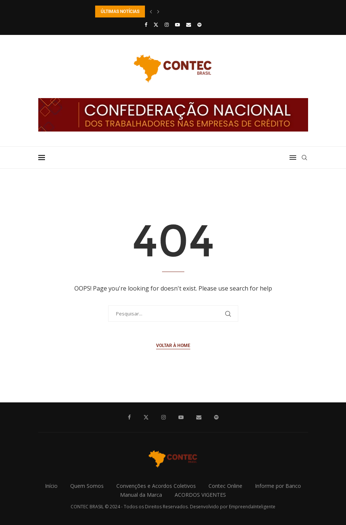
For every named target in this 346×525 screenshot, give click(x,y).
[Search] (304, 157)
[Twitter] (155, 24)
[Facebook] (146, 24)
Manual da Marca (141, 494)
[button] (151, 11)
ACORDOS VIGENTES (200, 494)
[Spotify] (199, 24)
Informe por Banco (278, 485)
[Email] (188, 24)
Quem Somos (87, 485)
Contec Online (225, 485)
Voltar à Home (173, 345)
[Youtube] (177, 24)
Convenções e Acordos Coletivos (156, 485)
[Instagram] (167, 24)
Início (51, 485)
